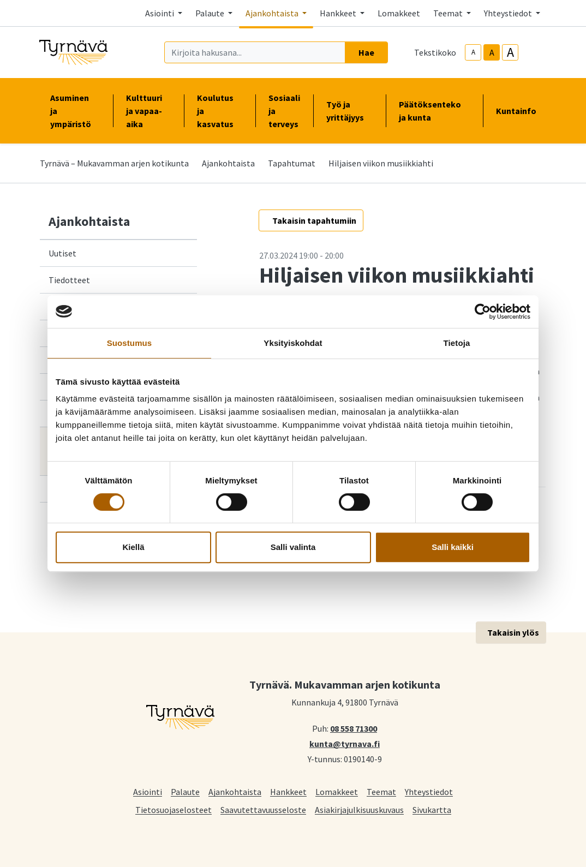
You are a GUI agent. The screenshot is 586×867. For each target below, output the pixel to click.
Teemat (381, 791)
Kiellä (133, 547)
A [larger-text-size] (510, 52)
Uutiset (62, 253)
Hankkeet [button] (339, 13)
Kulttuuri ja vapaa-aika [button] (148, 110)
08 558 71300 (353, 728)
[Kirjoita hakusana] (254, 52)
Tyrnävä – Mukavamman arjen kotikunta (114, 163)
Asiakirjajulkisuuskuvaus (359, 809)
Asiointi (147, 791)
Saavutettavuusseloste (263, 809)
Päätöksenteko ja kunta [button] (434, 111)
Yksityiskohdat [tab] (293, 343)
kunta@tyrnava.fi (344, 743)
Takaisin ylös (513, 632)
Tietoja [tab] (457, 343)
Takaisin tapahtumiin (314, 220)
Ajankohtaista (228, 163)
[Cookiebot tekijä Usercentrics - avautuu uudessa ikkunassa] (482, 311)
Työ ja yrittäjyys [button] (349, 111)
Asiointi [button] (160, 13)
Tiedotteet (69, 279)
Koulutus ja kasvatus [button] (219, 110)
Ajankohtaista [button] (273, 13)
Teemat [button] (448, 13)
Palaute (185, 791)
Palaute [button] (210, 13)
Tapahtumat (291, 163)
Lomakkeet (399, 13)
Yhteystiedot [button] (509, 13)
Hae (366, 52)
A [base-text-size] (491, 52)
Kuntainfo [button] (520, 110)
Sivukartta (431, 809)
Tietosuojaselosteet (173, 809)
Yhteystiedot (429, 791)
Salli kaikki (453, 547)
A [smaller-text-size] (473, 52)
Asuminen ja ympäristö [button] (75, 110)
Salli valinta (293, 547)
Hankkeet (288, 791)
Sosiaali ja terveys (284, 110)
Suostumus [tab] (129, 343)
